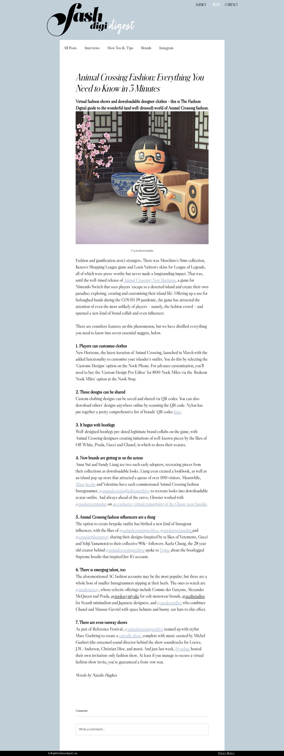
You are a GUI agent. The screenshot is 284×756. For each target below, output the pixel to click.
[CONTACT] (231, 4)
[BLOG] (216, 4)
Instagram (166, 47)
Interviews (92, 47)
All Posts (70, 47)
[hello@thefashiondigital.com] (62, 753)
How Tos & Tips (120, 47)
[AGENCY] (201, 4)
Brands (146, 47)
